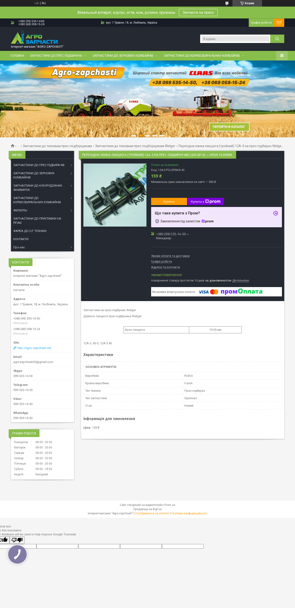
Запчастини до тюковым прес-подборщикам (57, 146)
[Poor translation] (17, 540)
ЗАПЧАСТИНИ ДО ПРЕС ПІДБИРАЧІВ (38, 165)
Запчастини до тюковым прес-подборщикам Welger (135, 146)
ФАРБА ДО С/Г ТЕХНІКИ (29, 231)
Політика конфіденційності (189, 513)
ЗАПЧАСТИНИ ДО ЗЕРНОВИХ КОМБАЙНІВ (33, 175)
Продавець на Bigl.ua (147, 509)
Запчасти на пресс (198, 12)
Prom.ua (169, 505)
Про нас (19, 247)
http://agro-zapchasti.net (34, 348)
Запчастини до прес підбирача (56, 55)
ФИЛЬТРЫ (20, 210)
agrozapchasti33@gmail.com (33, 362)
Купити (168, 201)
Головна (17, 55)
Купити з (205, 201)
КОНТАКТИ (20, 239)
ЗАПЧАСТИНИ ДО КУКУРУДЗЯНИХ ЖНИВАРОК (37, 188)
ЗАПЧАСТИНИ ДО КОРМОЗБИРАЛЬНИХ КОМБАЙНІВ (37, 200)
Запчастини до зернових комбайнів (122, 55)
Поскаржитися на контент (152, 513)
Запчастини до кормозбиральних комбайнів (202, 55)
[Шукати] (277, 39)
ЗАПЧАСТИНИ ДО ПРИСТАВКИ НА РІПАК (37, 220)
